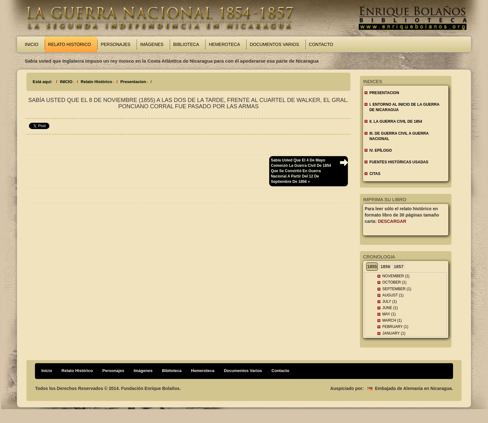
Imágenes (151, 44)
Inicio (31, 44)
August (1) (393, 295)
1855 (372, 266)
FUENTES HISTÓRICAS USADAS (398, 162)
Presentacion (133, 81)
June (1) (390, 308)
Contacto (321, 44)
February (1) (395, 326)
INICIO (66, 81)
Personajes (115, 44)
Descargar (392, 221)
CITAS (374, 174)
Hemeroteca (224, 44)
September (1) (396, 289)
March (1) (392, 320)
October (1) (394, 282)
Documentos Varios (274, 44)
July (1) (389, 301)
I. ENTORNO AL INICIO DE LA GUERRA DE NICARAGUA (404, 107)
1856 (385, 266)
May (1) (389, 314)
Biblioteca (186, 44)
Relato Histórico (69, 44)
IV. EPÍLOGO (380, 150)
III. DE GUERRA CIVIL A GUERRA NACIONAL (398, 136)
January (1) (394, 333)
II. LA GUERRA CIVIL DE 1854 (395, 121)
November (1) (396, 276)
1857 (398, 266)
